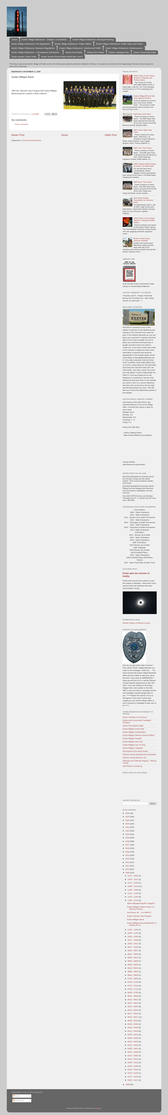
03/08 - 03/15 (133, 1049)
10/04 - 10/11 (133, 944)
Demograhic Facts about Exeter (135, 751)
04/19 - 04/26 (133, 1028)
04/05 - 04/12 (133, 1035)
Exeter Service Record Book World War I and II (62, 56)
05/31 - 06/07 (133, 1007)
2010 (127, 869)
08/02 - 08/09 (133, 975)
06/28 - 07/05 (133, 993)
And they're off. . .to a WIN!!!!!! (139, 912)
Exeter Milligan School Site (133, 729)
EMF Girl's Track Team (143, 148)
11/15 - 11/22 (133, 897)
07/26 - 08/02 (133, 979)
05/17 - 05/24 (133, 1014)
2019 (127, 838)
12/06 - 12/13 (133, 886)
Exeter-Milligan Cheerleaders (134, 732)
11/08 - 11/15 (133, 900)
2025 (127, 817)
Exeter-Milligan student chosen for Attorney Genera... (140, 908)
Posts (16, 1096)
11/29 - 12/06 (133, 890)
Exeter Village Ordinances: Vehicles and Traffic (80, 48)
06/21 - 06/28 (133, 996)
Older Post (111, 135)
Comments (18, 1100)
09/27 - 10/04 (133, 947)
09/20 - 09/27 (133, 951)
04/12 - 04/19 (133, 1031)
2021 (127, 831)
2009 (127, 873)
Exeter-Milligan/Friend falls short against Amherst (144, 97)
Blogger (98, 1108)
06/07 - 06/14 (133, 1003)
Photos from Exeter (95, 52)
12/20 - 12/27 (133, 879)
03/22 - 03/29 (133, 1042)
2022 (127, 827)
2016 (127, 848)
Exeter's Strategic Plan (119, 52)
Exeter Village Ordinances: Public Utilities (73, 44)
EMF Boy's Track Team (143, 182)
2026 (127, 813)
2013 (127, 859)
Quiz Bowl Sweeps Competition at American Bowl (143, 200)
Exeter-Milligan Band (135, 920)
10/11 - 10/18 (133, 940)
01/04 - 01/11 (133, 1080)
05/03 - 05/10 (133, 1021)
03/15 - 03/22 (133, 1045)
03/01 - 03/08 (133, 1052)
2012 (127, 862)
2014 (127, 855)
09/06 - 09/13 (133, 958)
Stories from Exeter (73, 52)
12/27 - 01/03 (133, 876)
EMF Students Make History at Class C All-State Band (145, 165)
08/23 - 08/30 (133, 965)
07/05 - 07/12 (133, 989)
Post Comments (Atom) (31, 140)
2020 (127, 834)
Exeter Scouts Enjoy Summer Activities (142, 239)
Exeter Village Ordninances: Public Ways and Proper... (120, 44)
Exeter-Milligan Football (132, 738)
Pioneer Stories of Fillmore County (136, 623)
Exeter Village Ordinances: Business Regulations (33, 48)
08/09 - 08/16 (133, 972)
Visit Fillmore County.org (132, 766)
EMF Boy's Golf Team (142, 114)
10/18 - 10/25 (133, 937)
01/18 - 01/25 (133, 1073)
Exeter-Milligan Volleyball (133, 748)
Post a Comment (21, 124)
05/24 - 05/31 (133, 1010)
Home (14, 39)
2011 (127, 866)
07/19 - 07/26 (133, 982)
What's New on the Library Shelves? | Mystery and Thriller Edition (144, 78)
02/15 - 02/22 (133, 1059)
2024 (127, 820)
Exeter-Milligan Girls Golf (133, 742)
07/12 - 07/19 (133, 986)
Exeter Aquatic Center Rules (24, 56)
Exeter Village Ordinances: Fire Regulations (30, 44)
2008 (127, 1084)
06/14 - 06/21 (133, 1000)
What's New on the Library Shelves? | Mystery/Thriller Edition (144, 220)
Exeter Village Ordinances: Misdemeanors (124, 48)
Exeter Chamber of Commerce (135, 717)
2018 (127, 841)
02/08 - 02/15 (133, 1063)
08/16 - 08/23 (133, 968)
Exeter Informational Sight (133, 726)
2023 (127, 824)
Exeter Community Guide (144, 52)
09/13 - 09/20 (133, 954)
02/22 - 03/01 (133, 1056)
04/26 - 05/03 (133, 1024)
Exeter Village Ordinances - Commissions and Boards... (36, 52)
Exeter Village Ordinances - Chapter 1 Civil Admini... (45, 39)
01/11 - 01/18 (133, 1077)
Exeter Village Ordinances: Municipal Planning (93, 39)
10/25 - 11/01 (133, 933)
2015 (127, 852)
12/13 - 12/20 (133, 883)
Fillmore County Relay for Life (134, 758)
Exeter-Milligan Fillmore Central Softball (138, 735)
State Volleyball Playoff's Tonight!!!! (141, 903)
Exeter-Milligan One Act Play (134, 745)
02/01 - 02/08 (133, 1066)
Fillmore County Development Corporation (139, 754)
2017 (127, 845)
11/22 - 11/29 (133, 893)
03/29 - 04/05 (133, 1038)
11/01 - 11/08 (133, 930)
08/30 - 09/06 (133, 961)
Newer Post (18, 135)
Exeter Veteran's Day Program (139, 916)
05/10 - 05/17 (133, 1017)
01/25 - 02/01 (133, 1070)
